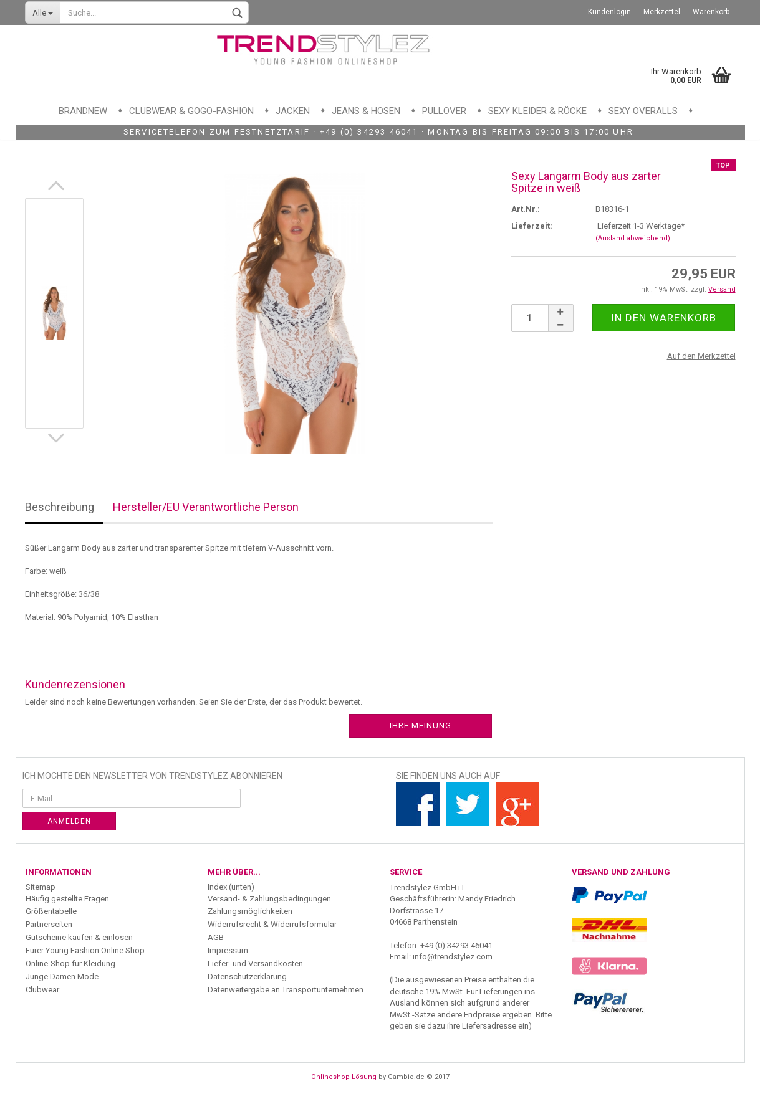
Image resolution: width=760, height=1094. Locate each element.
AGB (216, 937)
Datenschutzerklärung (247, 976)
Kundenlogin (609, 11)
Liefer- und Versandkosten (255, 963)
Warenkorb (711, 11)
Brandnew (83, 111)
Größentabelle (51, 911)
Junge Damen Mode (62, 976)
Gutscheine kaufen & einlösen (79, 937)
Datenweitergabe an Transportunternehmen (285, 989)
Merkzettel (661, 11)
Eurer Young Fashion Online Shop (85, 950)
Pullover (444, 111)
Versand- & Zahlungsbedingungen (269, 898)
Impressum (228, 950)
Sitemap (40, 887)
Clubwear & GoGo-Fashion (191, 111)
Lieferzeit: (531, 226)
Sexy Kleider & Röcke (537, 111)
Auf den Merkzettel (701, 356)
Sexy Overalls (643, 111)
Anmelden (69, 821)
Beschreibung (59, 506)
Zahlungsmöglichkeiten (250, 911)
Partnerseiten (49, 924)
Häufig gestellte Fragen (67, 898)
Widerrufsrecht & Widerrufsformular (272, 924)
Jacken (293, 111)
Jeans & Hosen (366, 111)
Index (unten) (231, 887)
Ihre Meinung (420, 725)
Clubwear (42, 989)
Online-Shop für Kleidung (70, 963)
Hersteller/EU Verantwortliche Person (206, 506)
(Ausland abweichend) (632, 238)
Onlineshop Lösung (344, 1077)
